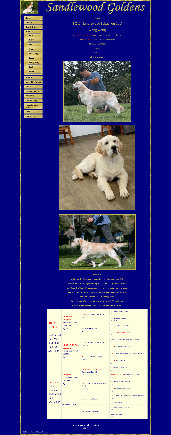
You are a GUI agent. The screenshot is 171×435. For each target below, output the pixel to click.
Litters (28, 87)
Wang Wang (34, 62)
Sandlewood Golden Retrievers (38, 432)
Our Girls (29, 77)
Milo (31, 44)
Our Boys (29, 31)
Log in (85, 428)
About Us (29, 22)
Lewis (31, 71)
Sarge (31, 58)
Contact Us (30, 116)
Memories (29, 96)
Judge (31, 35)
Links (27, 112)
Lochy (31, 67)
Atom (31, 49)
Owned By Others (33, 82)
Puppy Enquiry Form (31, 106)
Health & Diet (31, 27)
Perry (31, 40)
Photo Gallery (31, 100)
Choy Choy (33, 53)
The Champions (32, 91)
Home (28, 18)
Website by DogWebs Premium (85, 425)
